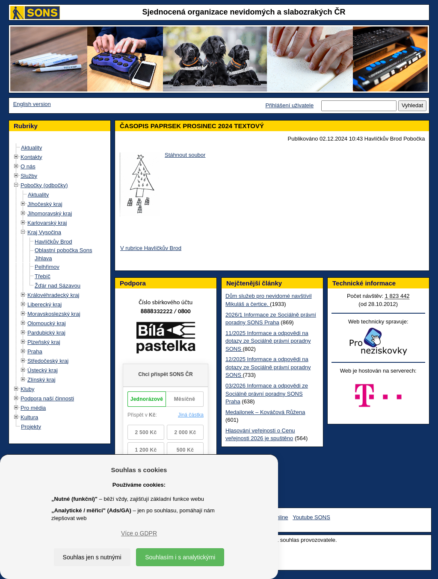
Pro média (33, 408)
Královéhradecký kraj (53, 295)
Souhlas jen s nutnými (92, 557)
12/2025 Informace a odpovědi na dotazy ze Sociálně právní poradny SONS (268, 367)
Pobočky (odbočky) (44, 185)
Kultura (29, 417)
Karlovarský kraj (47, 223)
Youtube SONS (311, 517)
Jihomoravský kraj (49, 213)
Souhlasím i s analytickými (180, 557)
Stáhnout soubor (185, 155)
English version (32, 104)
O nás (28, 166)
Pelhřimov (47, 267)
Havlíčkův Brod (53, 241)
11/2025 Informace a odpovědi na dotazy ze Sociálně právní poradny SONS (268, 341)
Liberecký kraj (44, 304)
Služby (29, 176)
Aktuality (31, 147)
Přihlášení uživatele (289, 105)
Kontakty (31, 157)
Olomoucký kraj (46, 323)
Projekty (31, 426)
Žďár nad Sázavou (57, 285)
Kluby (28, 389)
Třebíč (42, 276)
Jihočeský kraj (44, 204)
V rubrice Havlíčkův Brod (150, 248)
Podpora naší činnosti (47, 398)
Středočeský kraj (47, 361)
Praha (34, 351)
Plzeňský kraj (43, 342)
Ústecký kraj (42, 370)
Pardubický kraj (46, 332)
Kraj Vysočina (44, 232)
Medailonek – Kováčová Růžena (265, 412)
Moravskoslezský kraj (53, 314)
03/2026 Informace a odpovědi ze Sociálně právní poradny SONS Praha (266, 393)
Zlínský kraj (41, 379)
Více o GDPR (139, 533)
